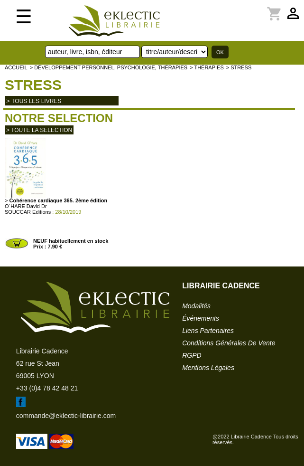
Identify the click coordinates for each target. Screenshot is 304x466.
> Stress (239, 67)
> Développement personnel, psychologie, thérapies (108, 67)
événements (200, 318)
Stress (33, 85)
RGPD (191, 355)
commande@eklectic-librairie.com (66, 415)
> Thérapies (207, 67)
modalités (196, 306)
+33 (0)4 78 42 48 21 (47, 388)
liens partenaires (208, 330)
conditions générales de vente (228, 343)
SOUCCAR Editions (28, 212)
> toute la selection (39, 130)
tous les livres (36, 101)
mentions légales (208, 367)
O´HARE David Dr (26, 206)
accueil (16, 67)
